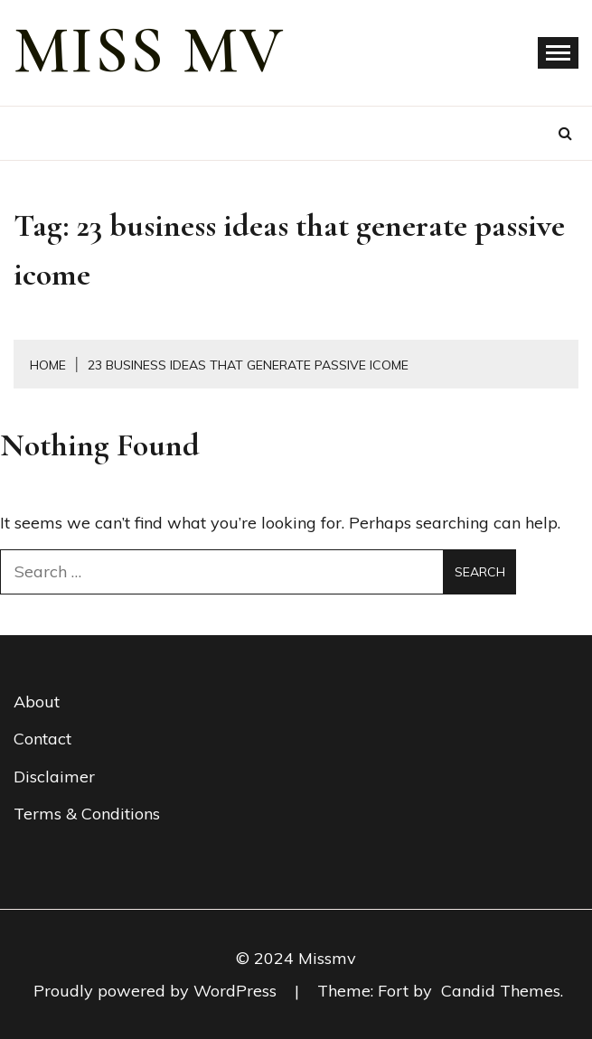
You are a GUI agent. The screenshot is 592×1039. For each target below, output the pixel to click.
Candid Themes (500, 990)
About (37, 701)
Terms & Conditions (87, 813)
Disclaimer (54, 776)
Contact (42, 738)
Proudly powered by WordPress (157, 990)
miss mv (149, 50)
